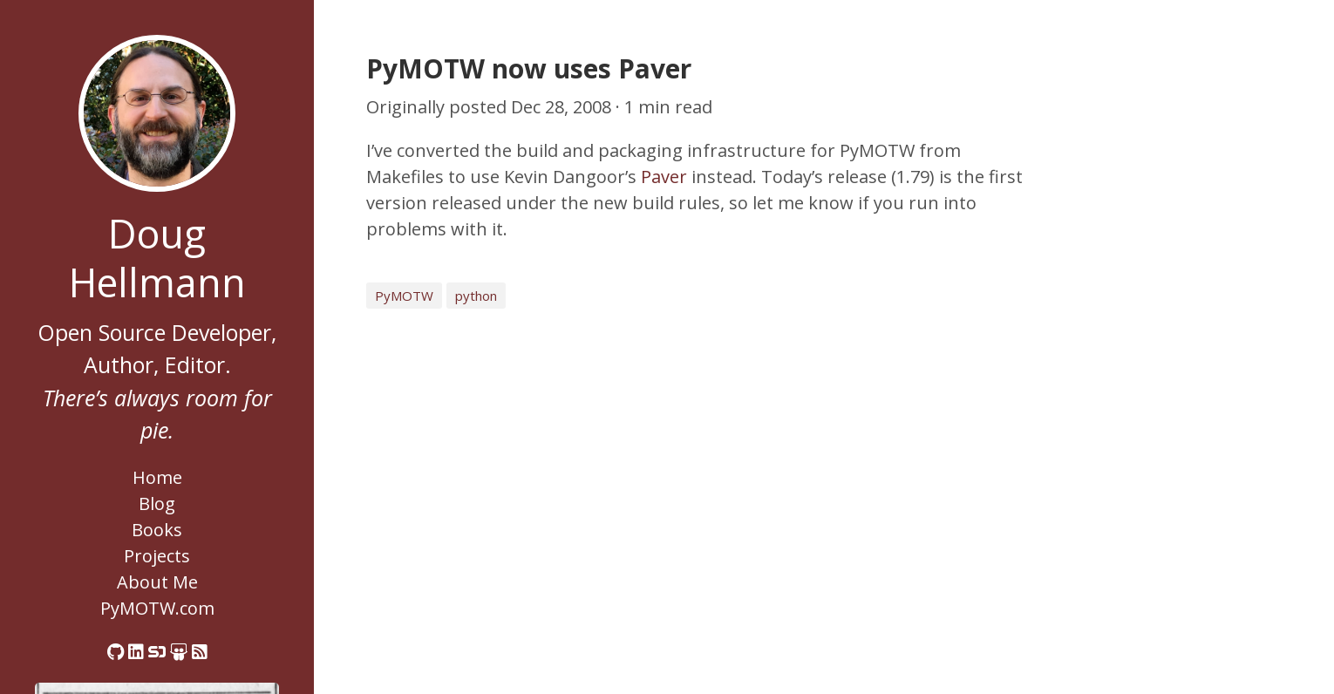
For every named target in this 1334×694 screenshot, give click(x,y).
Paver (664, 176)
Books (157, 529)
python (476, 295)
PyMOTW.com (157, 608)
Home (157, 477)
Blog (157, 503)
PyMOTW (404, 295)
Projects (157, 556)
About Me (157, 582)
